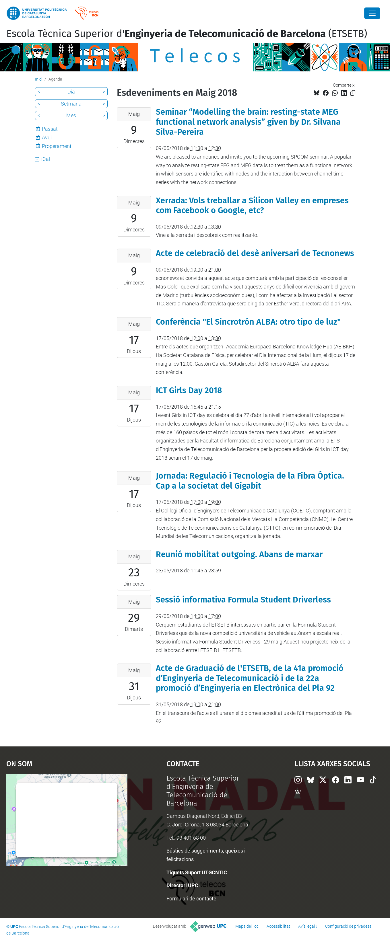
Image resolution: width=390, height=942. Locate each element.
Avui (47, 137)
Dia (71, 92)
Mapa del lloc (247, 926)
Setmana (71, 104)
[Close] (372, 13)
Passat (50, 129)
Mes (71, 115)
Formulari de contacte (191, 899)
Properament (56, 146)
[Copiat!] (352, 93)
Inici (38, 79)
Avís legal (306, 926)
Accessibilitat (278, 926)
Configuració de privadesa (348, 926)
